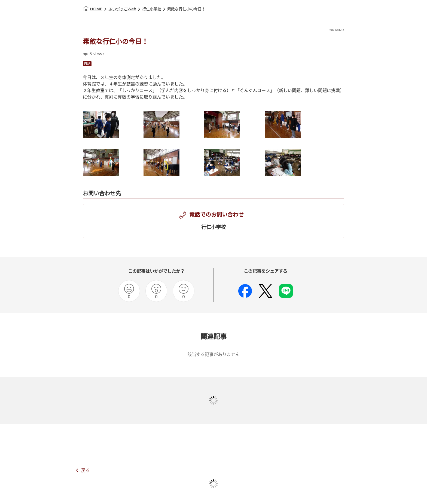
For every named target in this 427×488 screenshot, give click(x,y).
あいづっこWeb (122, 9)
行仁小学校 (151, 9)
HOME (96, 9)
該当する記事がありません (213, 354)
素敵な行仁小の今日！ (186, 9)
